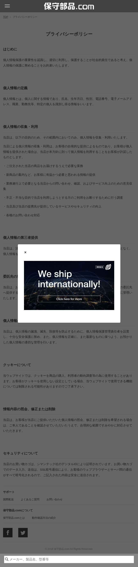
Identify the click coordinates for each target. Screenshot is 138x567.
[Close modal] (25, 252)
